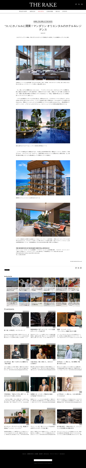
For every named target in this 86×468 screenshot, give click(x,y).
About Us (24, 453)
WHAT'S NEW (23, 11)
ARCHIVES (41, 11)
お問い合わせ (46, 453)
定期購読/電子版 (30, 453)
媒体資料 (41, 453)
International (62, 453)
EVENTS (64, 11)
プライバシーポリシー (54, 453)
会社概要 (36, 453)
